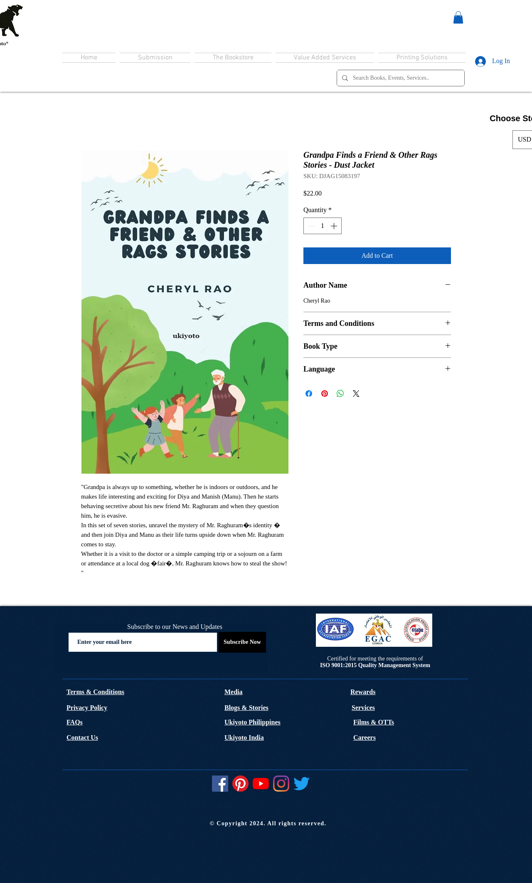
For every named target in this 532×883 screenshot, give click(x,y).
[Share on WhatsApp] (340, 394)
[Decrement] (310, 226)
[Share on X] (356, 394)
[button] (458, 17)
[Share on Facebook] (309, 394)
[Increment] (334, 226)
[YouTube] (261, 783)
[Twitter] (301, 783)
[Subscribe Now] (242, 642)
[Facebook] (220, 783)
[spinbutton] (322, 226)
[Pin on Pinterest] (325, 394)
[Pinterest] (240, 783)
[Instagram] (281, 783)
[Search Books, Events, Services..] (400, 78)
